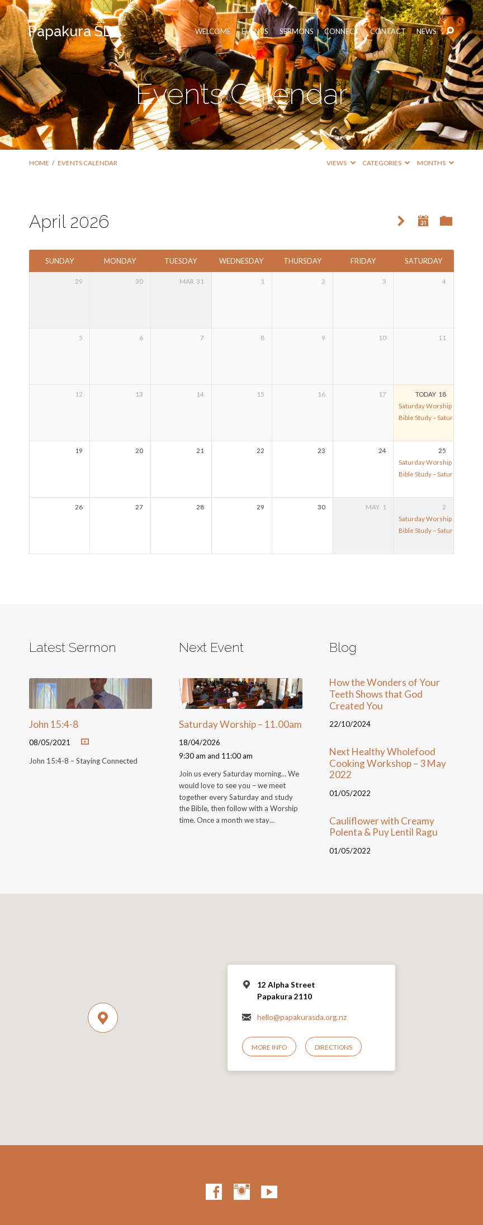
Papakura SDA (75, 31)
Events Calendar (87, 162)
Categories (386, 162)
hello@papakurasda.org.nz (302, 1017)
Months (435, 162)
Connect (341, 31)
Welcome (213, 31)
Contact (388, 31)
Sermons (297, 31)
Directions (333, 1047)
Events (255, 31)
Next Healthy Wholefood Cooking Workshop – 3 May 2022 (387, 763)
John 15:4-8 (53, 724)
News (426, 31)
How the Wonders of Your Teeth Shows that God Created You (384, 693)
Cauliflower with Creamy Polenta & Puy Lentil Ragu (383, 826)
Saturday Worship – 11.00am (440, 405)
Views (340, 162)
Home (39, 162)
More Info (269, 1047)
